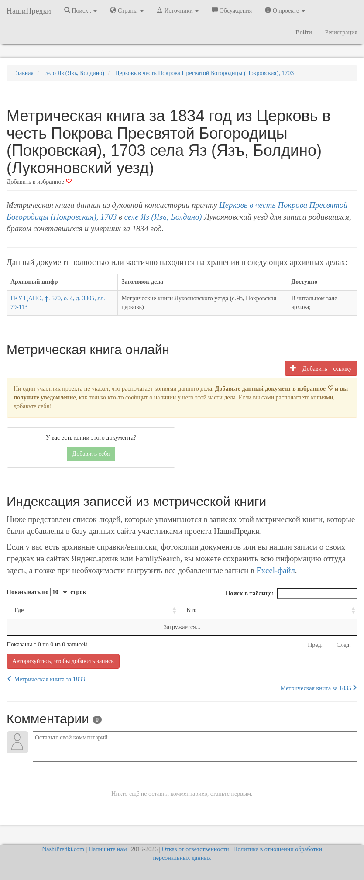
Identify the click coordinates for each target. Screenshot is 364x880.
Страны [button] (127, 10)
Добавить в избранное (39, 182)
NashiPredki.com (63, 849)
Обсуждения (232, 10)
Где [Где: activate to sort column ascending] (19, 610)
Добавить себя (91, 453)
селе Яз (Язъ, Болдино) (163, 216)
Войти (303, 32)
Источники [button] (178, 10)
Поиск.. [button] (80, 10)
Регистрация (341, 32)
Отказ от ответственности (195, 849)
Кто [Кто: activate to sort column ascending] (191, 610)
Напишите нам (108, 849)
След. (344, 645)
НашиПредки (29, 11)
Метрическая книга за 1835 (319, 687)
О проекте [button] (285, 10)
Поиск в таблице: (291, 593)
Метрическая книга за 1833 (46, 679)
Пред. (315, 645)
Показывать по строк (46, 592)
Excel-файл (275, 570)
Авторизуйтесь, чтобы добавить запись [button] (63, 661)
